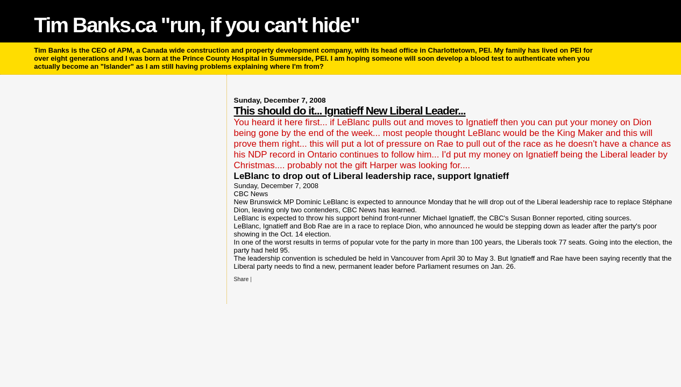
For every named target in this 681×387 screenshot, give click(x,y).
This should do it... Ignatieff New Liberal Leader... (350, 110)
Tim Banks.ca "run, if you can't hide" (196, 25)
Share (241, 279)
